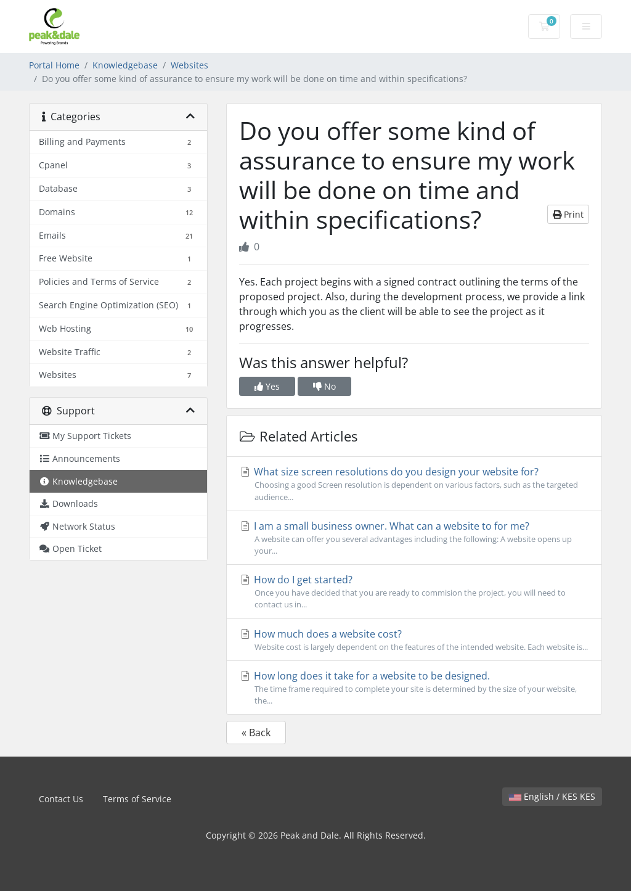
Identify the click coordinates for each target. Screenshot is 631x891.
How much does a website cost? (414, 640)
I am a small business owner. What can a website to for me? (414, 538)
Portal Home (54, 65)
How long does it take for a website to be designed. (414, 688)
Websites (189, 65)
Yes (267, 386)
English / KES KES (552, 796)
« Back (256, 732)
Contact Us (61, 799)
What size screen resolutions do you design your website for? (414, 484)
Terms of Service (137, 799)
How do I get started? (414, 591)
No (324, 386)
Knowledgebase (125, 65)
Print (568, 214)
